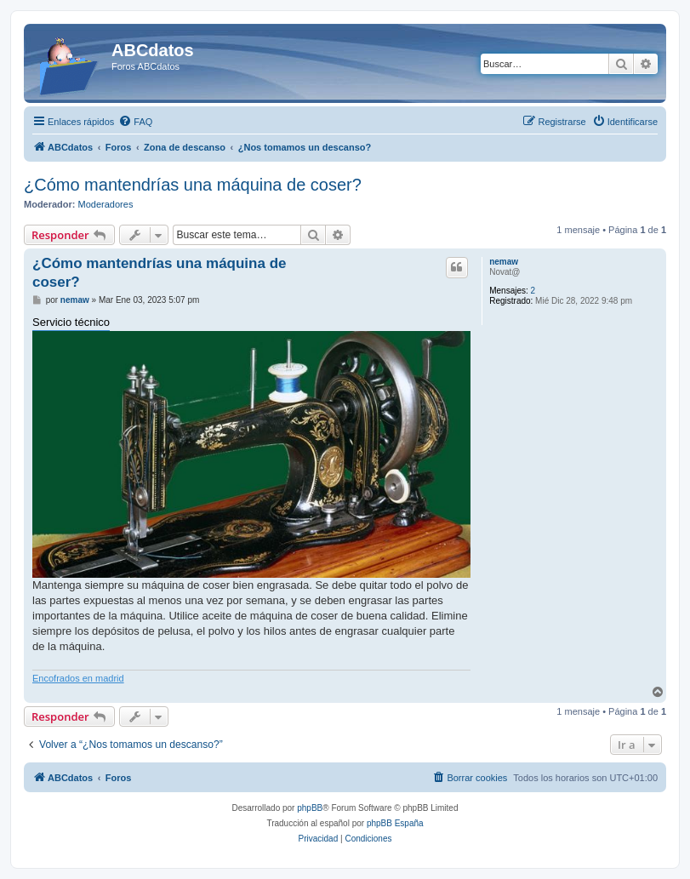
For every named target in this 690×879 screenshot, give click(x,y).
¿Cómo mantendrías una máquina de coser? (193, 184)
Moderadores (106, 204)
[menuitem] (135, 121)
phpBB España (395, 823)
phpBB (309, 808)
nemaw (503, 261)
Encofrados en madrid (78, 678)
